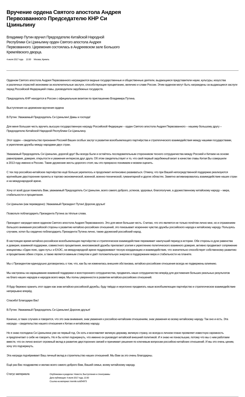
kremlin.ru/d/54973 (78, 381)
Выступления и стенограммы (96, 374)
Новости (78, 374)
